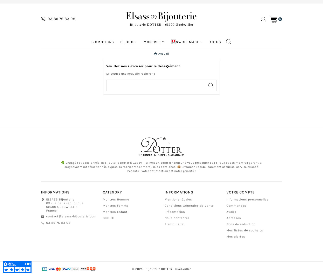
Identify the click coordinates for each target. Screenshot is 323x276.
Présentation (175, 214)
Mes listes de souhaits (244, 232)
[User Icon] (263, 19)
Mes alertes (235, 239)
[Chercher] (156, 85)
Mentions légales (178, 201)
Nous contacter (177, 220)
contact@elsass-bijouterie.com (71, 218)
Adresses (233, 220)
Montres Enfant (115, 214)
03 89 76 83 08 (58, 225)
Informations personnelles (247, 201)
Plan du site (174, 226)
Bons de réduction (241, 226)
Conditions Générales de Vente (189, 208)
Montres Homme (116, 201)
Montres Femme (116, 208)
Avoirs (231, 214)
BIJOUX (108, 220)
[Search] (210, 85)
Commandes (236, 208)
